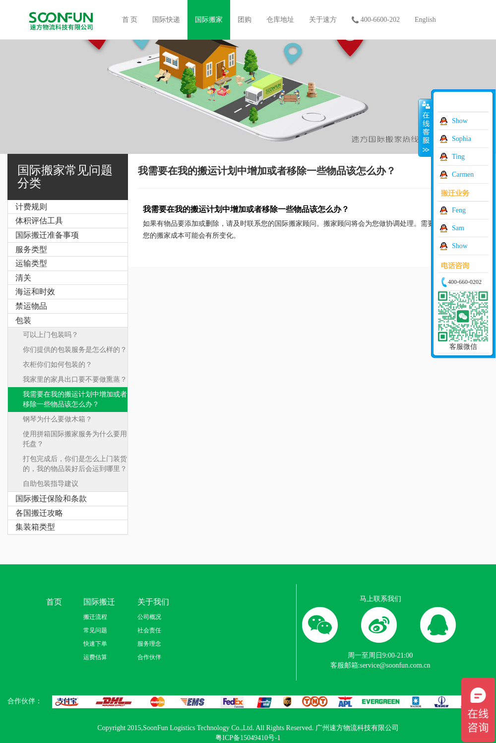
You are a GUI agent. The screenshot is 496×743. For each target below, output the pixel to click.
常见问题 (95, 630)
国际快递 (166, 19)
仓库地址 (280, 19)
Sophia (461, 138)
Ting (458, 156)
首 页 (130, 19)
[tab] (67, 207)
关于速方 (323, 19)
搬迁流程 (95, 616)
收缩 (425, 127)
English (425, 19)
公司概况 (149, 616)
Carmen (463, 174)
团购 (244, 19)
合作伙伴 (149, 657)
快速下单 (95, 643)
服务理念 (149, 643)
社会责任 (149, 630)
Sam (458, 228)
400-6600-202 (376, 20)
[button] (67, 207)
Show (460, 121)
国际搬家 (209, 19)
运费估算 (95, 657)
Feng (459, 210)
